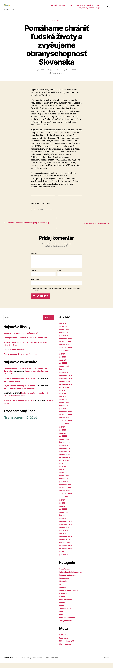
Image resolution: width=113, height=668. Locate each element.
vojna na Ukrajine (49, 213)
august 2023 (64, 429)
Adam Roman (65, 574)
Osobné (62, 601)
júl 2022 (62, 469)
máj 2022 (63, 475)
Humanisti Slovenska (58, 6)
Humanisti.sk (15, 663)
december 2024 (66, 380)
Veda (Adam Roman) (68, 623)
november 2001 (66, 554)
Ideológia (63, 586)
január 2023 (64, 450)
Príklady (62, 608)
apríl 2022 (63, 478)
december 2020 (66, 526)
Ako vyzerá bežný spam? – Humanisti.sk (21, 405)
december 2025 (66, 344)
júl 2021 (62, 505)
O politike (63, 598)
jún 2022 (63, 472)
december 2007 (66, 542)
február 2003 (65, 548)
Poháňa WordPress (54, 663)
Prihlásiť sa (64, 640)
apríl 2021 (63, 514)
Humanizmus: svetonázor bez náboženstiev (23, 394)
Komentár (34, 258)
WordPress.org (66, 649)
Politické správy (66, 604)
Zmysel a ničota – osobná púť (16, 355)
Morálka (62, 592)
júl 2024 (62, 396)
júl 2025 (62, 359)
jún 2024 (63, 399)
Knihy (61, 589)
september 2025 (66, 353)
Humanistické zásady (13, 386)
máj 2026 (63, 329)
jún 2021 (63, 508)
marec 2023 (64, 444)
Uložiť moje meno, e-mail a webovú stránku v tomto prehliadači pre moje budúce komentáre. (56, 294)
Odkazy (97, 6)
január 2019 (64, 535)
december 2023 (66, 417)
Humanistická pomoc (68, 580)
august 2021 (64, 502)
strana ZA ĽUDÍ (38, 213)
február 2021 (65, 520)
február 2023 (65, 447)
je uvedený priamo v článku (52, 73)
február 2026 (65, 338)
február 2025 (65, 374)
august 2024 (64, 392)
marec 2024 (64, 408)
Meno (33, 276)
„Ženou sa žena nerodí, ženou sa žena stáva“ (23, 338)
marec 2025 (64, 371)
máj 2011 (63, 538)
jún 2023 (63, 435)
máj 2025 (63, 365)
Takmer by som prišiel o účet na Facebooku (23, 359)
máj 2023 (63, 438)
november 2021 (66, 493)
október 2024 (65, 386)
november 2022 (66, 456)
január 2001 (64, 560)
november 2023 (66, 420)
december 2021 (66, 490)
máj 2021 (63, 511)
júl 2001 (62, 557)
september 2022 (66, 462)
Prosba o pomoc (11, 408)
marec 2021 (64, 517)
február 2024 (65, 411)
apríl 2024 (63, 405)
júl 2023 (62, 432)
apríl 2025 (63, 368)
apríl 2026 (63, 332)
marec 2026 (64, 335)
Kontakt (71, 6)
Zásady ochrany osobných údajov (88, 9)
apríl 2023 (63, 441)
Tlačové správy (56, 23)
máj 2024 (63, 402)
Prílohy (62, 611)
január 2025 (64, 377)
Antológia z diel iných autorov (72, 577)
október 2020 (65, 532)
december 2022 (66, 453)
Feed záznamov (66, 643)
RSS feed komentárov (68, 646)
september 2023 (66, 426)
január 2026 (64, 341)
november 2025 (66, 347)
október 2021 (65, 496)
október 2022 (65, 459)
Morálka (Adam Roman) (69, 595)
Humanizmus (65, 583)
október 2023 (65, 423)
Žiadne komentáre (58, 76)
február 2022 (65, 484)
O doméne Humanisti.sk (84, 6)
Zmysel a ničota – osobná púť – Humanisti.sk (23, 383)
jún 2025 (63, 362)
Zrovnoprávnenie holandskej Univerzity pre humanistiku (28, 343)
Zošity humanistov (67, 626)
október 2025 (65, 350)
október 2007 (65, 545)
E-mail (59, 276)
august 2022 (64, 465)
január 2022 (64, 487)
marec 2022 (64, 481)
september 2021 (66, 499)
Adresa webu (35, 285)
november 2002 (66, 551)
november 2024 (66, 383)
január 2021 (64, 523)
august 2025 (64, 356)
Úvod (61, 617)
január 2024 (64, 414)
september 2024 (66, 389)
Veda (61, 620)
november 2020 (66, 529)
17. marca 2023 (71, 73)
